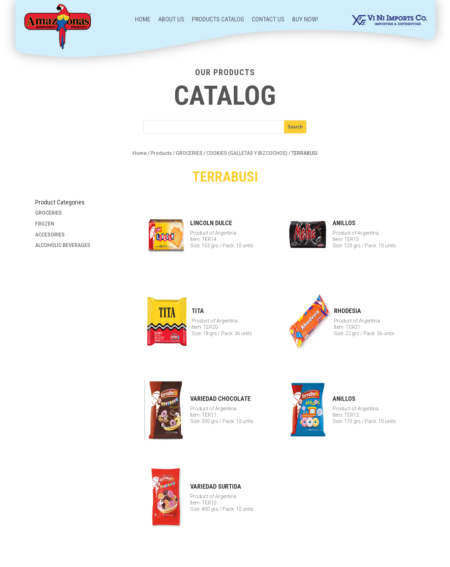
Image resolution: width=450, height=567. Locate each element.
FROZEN (44, 224)
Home (142, 20)
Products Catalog (218, 20)
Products (161, 153)
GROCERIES (189, 153)
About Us (171, 20)
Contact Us (268, 20)
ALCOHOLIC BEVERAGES (62, 245)
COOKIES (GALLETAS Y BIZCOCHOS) (247, 153)
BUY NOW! (305, 20)
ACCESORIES (50, 234)
